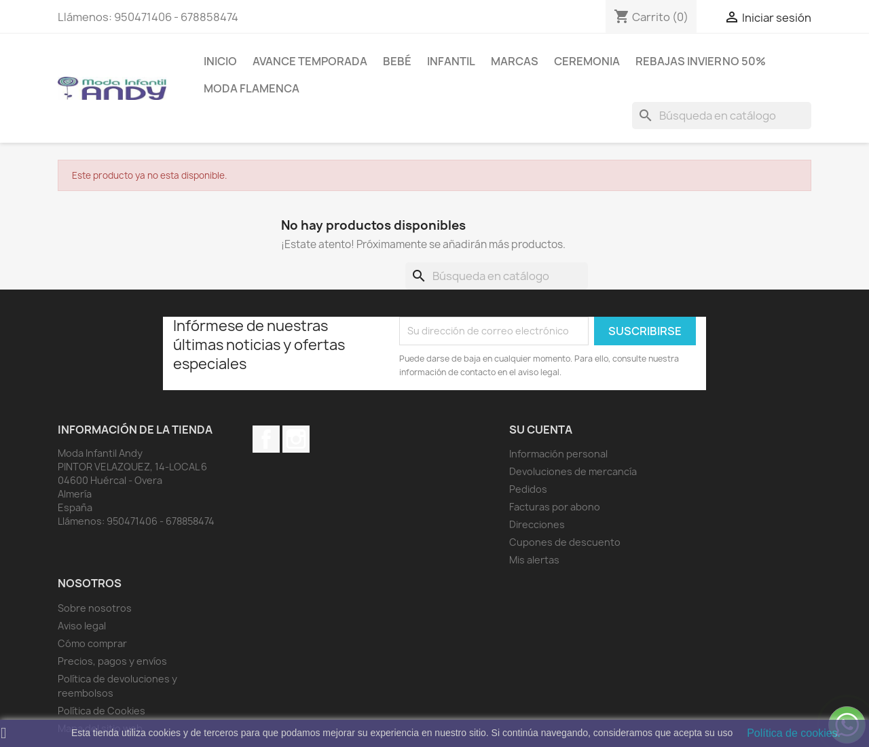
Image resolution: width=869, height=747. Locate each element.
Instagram (296, 439)
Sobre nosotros (95, 608)
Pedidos (528, 489)
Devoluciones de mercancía (573, 471)
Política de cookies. (793, 733)
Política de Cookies (101, 710)
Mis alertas (534, 559)
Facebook (266, 439)
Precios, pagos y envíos (112, 661)
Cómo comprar (92, 643)
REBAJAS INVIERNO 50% (700, 61)
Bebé (397, 61)
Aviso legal (82, 625)
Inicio (220, 61)
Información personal (558, 453)
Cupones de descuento (565, 542)
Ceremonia (587, 61)
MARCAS (514, 61)
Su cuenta (540, 429)
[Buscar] (721, 115)
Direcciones (537, 524)
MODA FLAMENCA (251, 88)
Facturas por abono (554, 506)
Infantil (451, 61)
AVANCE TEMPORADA (310, 61)
